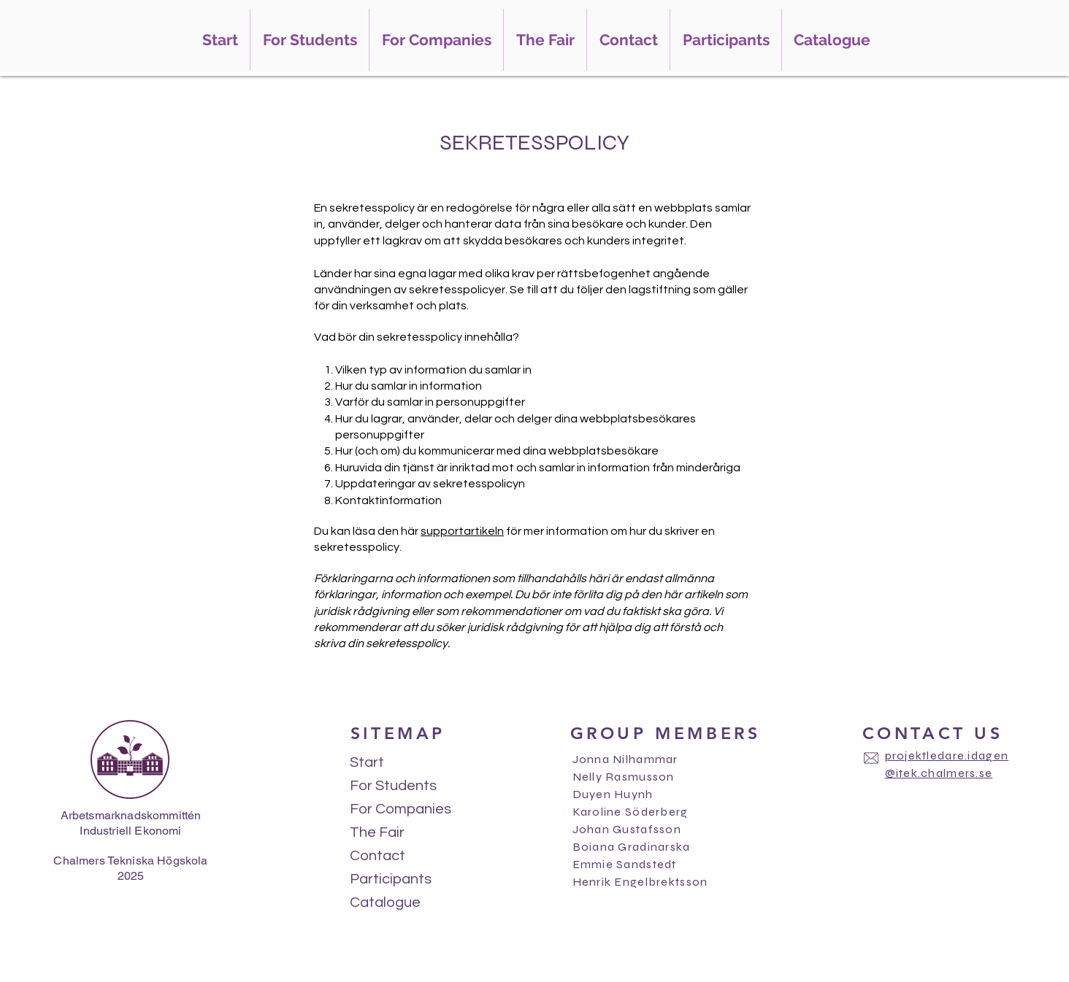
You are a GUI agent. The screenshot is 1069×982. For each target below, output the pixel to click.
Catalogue (385, 902)
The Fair (377, 832)
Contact (377, 855)
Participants (391, 879)
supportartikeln (462, 531)
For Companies (400, 809)
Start (367, 762)
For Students (393, 785)
